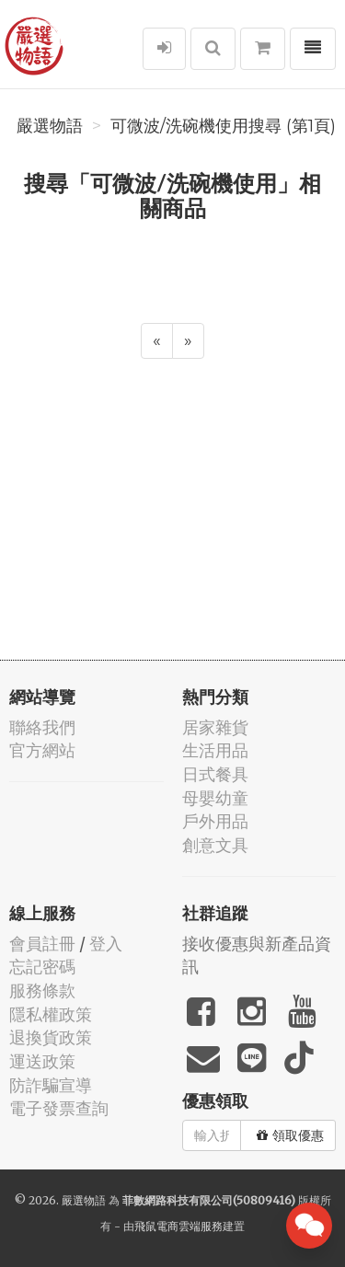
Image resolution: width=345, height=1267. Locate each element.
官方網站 (42, 750)
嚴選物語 (50, 126)
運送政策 (42, 1061)
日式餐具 (215, 774)
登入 (105, 943)
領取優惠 (290, 1135)
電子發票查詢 (59, 1108)
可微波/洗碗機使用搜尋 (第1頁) (223, 126)
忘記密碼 (42, 966)
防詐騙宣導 (50, 1085)
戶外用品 (215, 821)
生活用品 (215, 750)
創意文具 (215, 845)
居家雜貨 (215, 727)
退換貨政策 (50, 1037)
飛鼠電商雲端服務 (178, 1226)
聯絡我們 (42, 727)
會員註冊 (42, 943)
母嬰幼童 (215, 798)
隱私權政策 (50, 1014)
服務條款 (42, 990)
